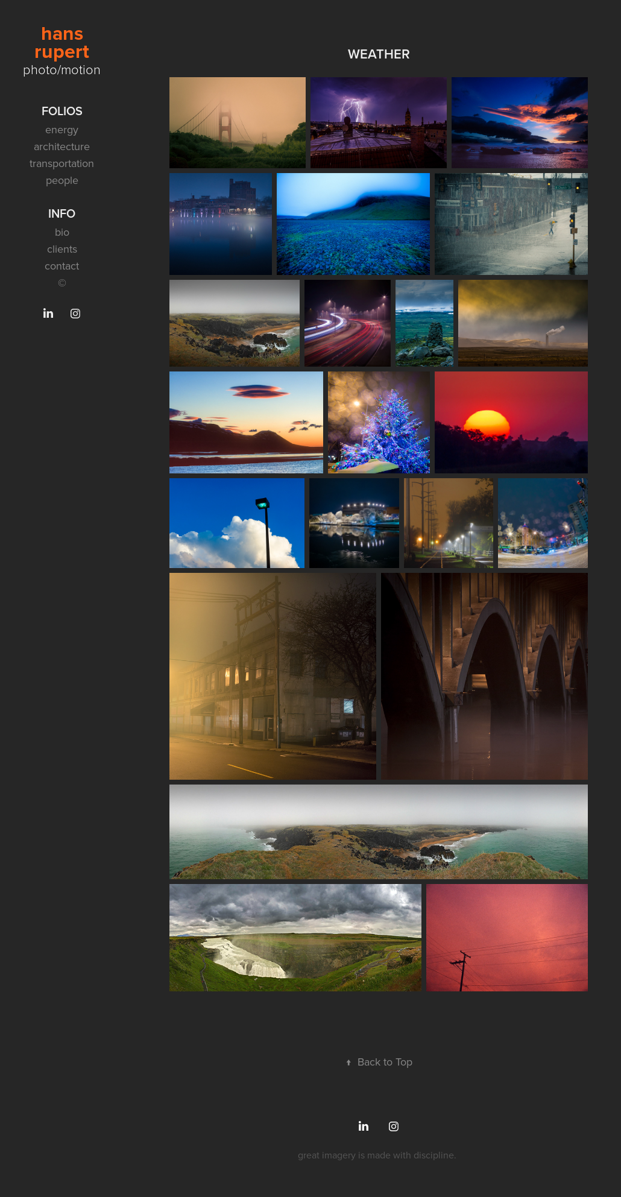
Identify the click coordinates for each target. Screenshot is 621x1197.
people (62, 180)
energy (61, 129)
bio (62, 231)
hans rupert (61, 42)
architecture (62, 146)
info (61, 213)
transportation (62, 163)
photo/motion (62, 69)
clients (62, 248)
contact (62, 265)
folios (62, 110)
